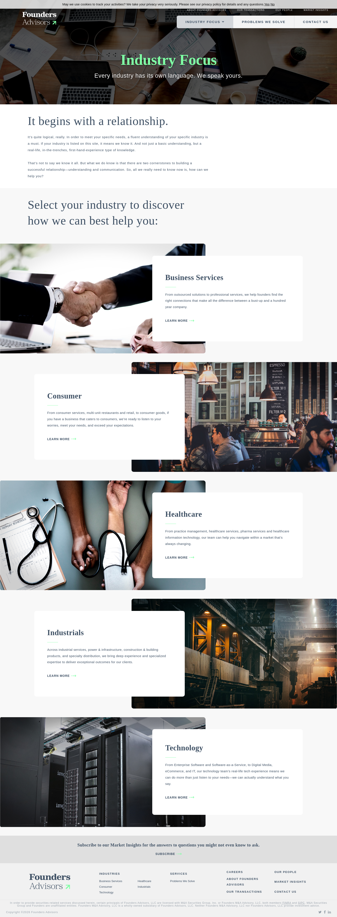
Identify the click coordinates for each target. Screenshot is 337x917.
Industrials (65, 632)
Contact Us (315, 22)
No (273, 4)
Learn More (176, 320)
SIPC (301, 902)
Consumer (64, 396)
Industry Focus (202, 22)
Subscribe (165, 854)
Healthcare (183, 514)
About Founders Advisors (206, 10)
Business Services (194, 277)
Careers (235, 872)
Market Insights (316, 10)
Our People (284, 10)
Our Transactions (251, 10)
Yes (266, 4)
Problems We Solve (263, 22)
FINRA (286, 902)
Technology (184, 748)
